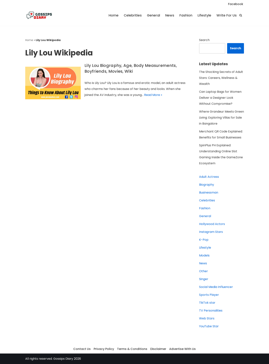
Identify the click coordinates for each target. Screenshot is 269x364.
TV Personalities (210, 310)
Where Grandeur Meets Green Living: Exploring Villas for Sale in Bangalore (221, 117)
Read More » (153, 95)
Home (114, 15)
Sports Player (209, 295)
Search (204, 40)
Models (204, 255)
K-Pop (203, 240)
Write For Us (226, 15)
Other (203, 271)
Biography (206, 184)
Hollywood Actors (212, 224)
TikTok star (207, 302)
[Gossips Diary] (39, 15)
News (169, 15)
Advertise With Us (182, 349)
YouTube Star (209, 326)
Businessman (208, 192)
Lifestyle (204, 15)
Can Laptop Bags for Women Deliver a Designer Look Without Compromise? (220, 98)
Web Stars (206, 318)
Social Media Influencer (216, 287)
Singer (203, 279)
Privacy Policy (104, 349)
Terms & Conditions (132, 349)
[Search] (240, 15)
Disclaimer (158, 349)
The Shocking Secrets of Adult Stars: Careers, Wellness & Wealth (221, 78)
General (153, 15)
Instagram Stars (211, 232)
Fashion (185, 15)
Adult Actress (209, 177)
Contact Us (82, 349)
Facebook (235, 4)
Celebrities (133, 15)
